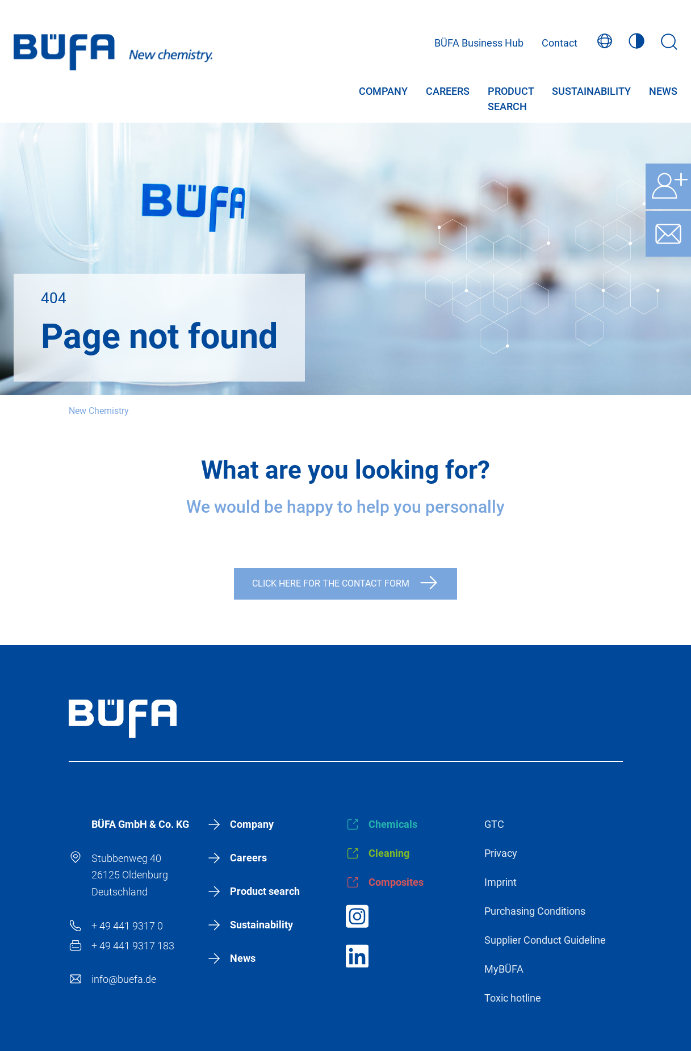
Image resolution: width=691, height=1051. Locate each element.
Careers (448, 94)
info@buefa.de (123, 979)
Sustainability (591, 94)
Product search (511, 94)
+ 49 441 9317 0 (127, 926)
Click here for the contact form (330, 583)
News (663, 94)
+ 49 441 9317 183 (132, 946)
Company (383, 94)
